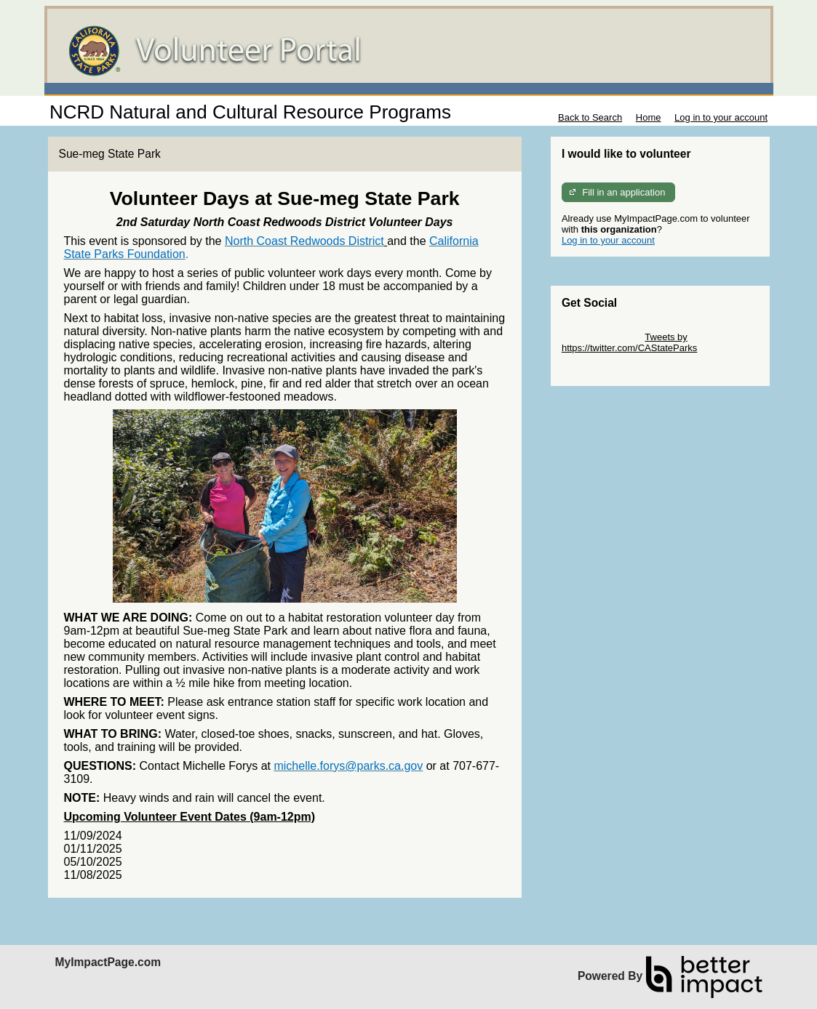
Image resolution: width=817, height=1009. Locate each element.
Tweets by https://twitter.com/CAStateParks (629, 342)
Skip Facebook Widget (609, 369)
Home (648, 117)
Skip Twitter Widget (602, 336)
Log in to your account (721, 117)
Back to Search (590, 117)
